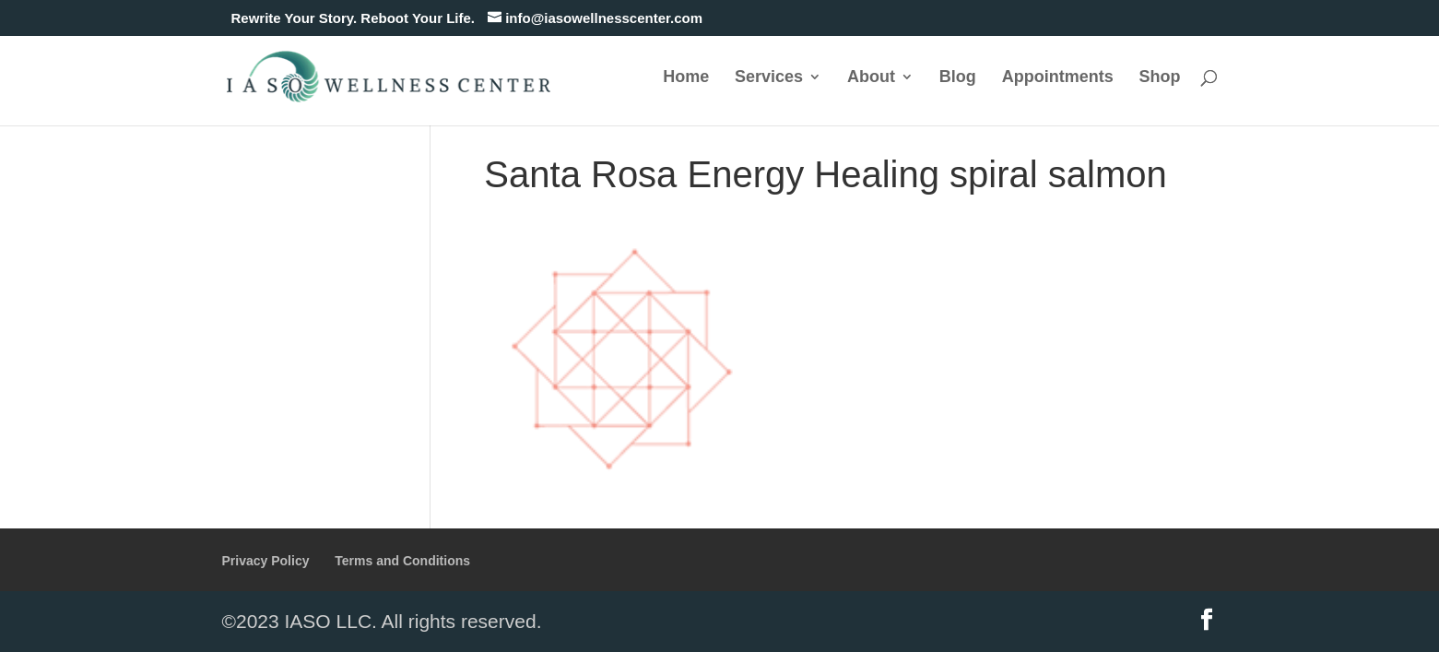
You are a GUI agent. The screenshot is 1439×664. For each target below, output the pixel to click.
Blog (957, 78)
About (871, 78)
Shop (1160, 78)
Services (769, 78)
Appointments (1058, 78)
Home (686, 78)
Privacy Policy (266, 560)
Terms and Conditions (402, 560)
